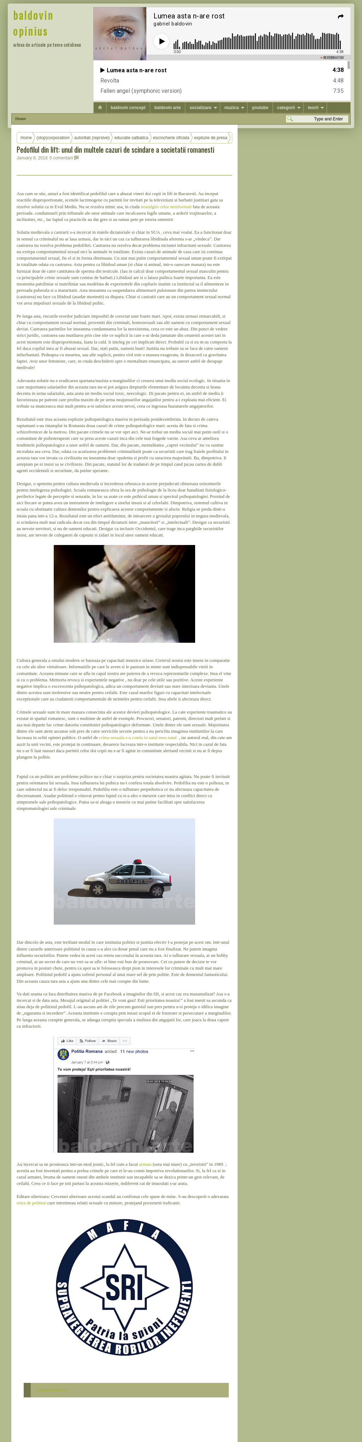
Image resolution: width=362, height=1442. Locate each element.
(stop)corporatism (52, 137)
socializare (200, 107)
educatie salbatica (131, 137)
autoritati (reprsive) (92, 137)
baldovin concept (128, 107)
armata (146, 1164)
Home (20, 118)
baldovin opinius (33, 23)
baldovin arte (167, 107)
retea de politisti (31, 1202)
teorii (313, 107)
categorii (286, 107)
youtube (260, 107)
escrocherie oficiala (171, 137)
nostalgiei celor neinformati (166, 206)
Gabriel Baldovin (52, 1389)
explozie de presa (210, 137)
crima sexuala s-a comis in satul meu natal (138, 737)
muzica (231, 107)
